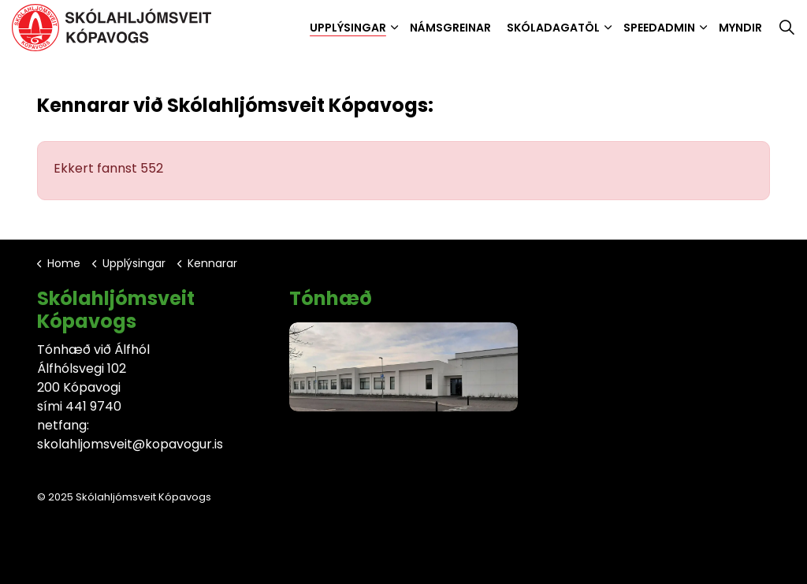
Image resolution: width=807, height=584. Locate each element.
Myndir (740, 27)
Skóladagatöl (553, 27)
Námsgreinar (450, 27)
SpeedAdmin (659, 27)
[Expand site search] (786, 27)
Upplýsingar (348, 27)
